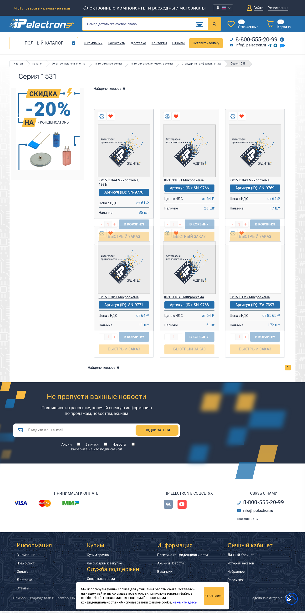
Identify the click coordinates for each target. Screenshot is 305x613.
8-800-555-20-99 (253, 39)
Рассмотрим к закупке (104, 565)
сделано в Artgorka (267, 600)
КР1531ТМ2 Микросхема (250, 297)
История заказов (241, 565)
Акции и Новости (170, 565)
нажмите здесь (185, 602)
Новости (119, 446)
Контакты (159, 43)
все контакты (247, 520)
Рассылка (235, 581)
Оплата (22, 573)
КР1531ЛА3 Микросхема (184, 297)
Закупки (92, 446)
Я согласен (214, 596)
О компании (93, 43)
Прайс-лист (26, 565)
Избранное (236, 573)
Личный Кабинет (241, 556)
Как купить (116, 43)
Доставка (138, 43)
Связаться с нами (101, 580)
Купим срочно (98, 556)
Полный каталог (44, 42)
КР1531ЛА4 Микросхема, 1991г (119, 182)
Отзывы (178, 43)
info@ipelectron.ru (248, 45)
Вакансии (164, 573)
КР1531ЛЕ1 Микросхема (184, 180)
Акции (66, 446)
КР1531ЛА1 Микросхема (249, 180)
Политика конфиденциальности (182, 556)
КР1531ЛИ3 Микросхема (119, 297)
